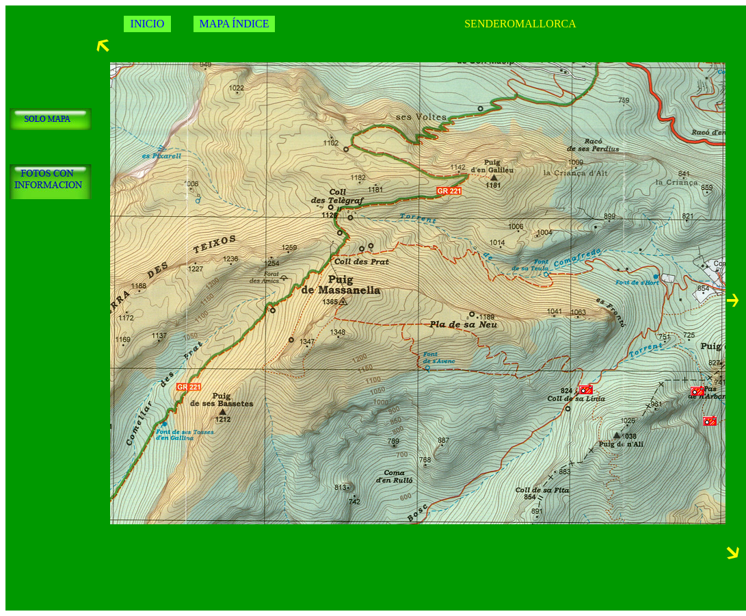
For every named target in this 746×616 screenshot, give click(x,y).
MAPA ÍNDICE (234, 23)
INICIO (148, 23)
